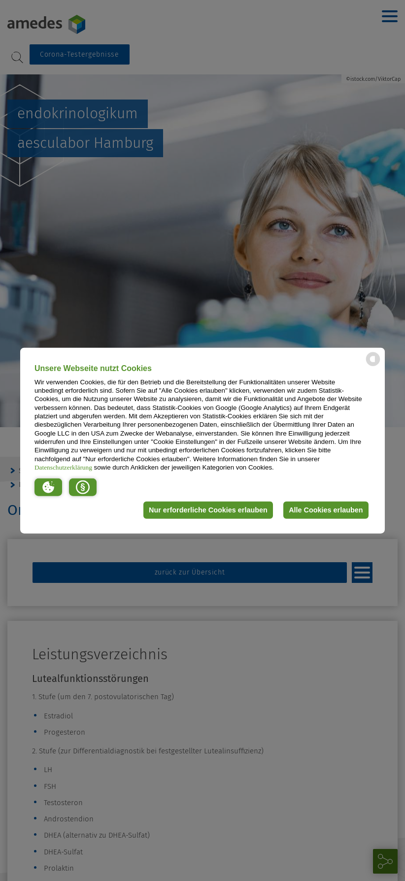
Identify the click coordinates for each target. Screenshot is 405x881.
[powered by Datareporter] (373, 365)
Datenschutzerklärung (63, 467)
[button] (48, 487)
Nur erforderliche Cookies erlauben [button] (208, 510)
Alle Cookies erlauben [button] (326, 510)
